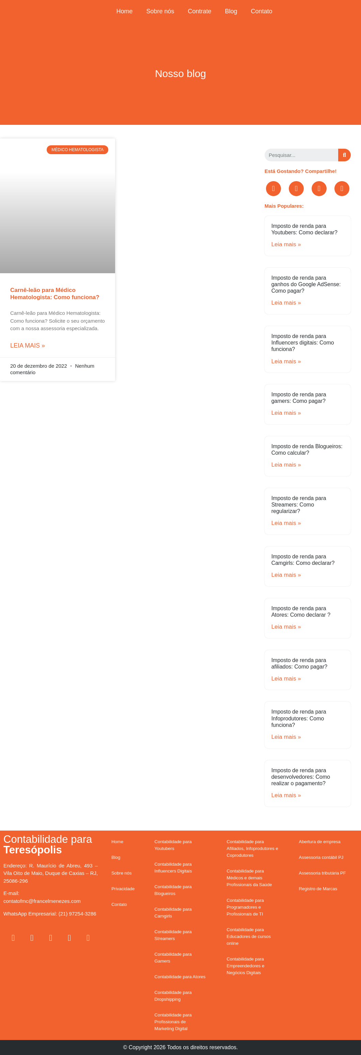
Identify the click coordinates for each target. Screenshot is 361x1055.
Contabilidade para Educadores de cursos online (249, 936)
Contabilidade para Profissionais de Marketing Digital (173, 1021)
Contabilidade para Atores (180, 976)
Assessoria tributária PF (322, 873)
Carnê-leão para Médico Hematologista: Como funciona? (54, 293)
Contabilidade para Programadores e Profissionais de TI (245, 907)
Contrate (199, 11)
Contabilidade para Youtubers (173, 845)
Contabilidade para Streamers (173, 935)
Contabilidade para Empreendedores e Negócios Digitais (246, 965)
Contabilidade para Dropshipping (173, 996)
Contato (261, 11)
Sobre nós (160, 11)
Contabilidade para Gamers (173, 958)
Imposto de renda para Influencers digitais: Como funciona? (302, 342)
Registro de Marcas (318, 888)
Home (124, 11)
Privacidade (123, 888)
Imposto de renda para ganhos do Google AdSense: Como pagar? (306, 284)
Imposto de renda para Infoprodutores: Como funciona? (298, 718)
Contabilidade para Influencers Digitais (173, 868)
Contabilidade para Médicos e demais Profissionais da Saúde (249, 877)
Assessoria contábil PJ (321, 857)
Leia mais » (27, 345)
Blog (231, 11)
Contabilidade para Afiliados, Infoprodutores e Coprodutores (252, 848)
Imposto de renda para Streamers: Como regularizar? (298, 504)
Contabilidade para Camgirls (173, 913)
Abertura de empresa (320, 841)
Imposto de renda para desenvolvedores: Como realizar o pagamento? (300, 776)
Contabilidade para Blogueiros (173, 890)
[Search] (344, 155)
